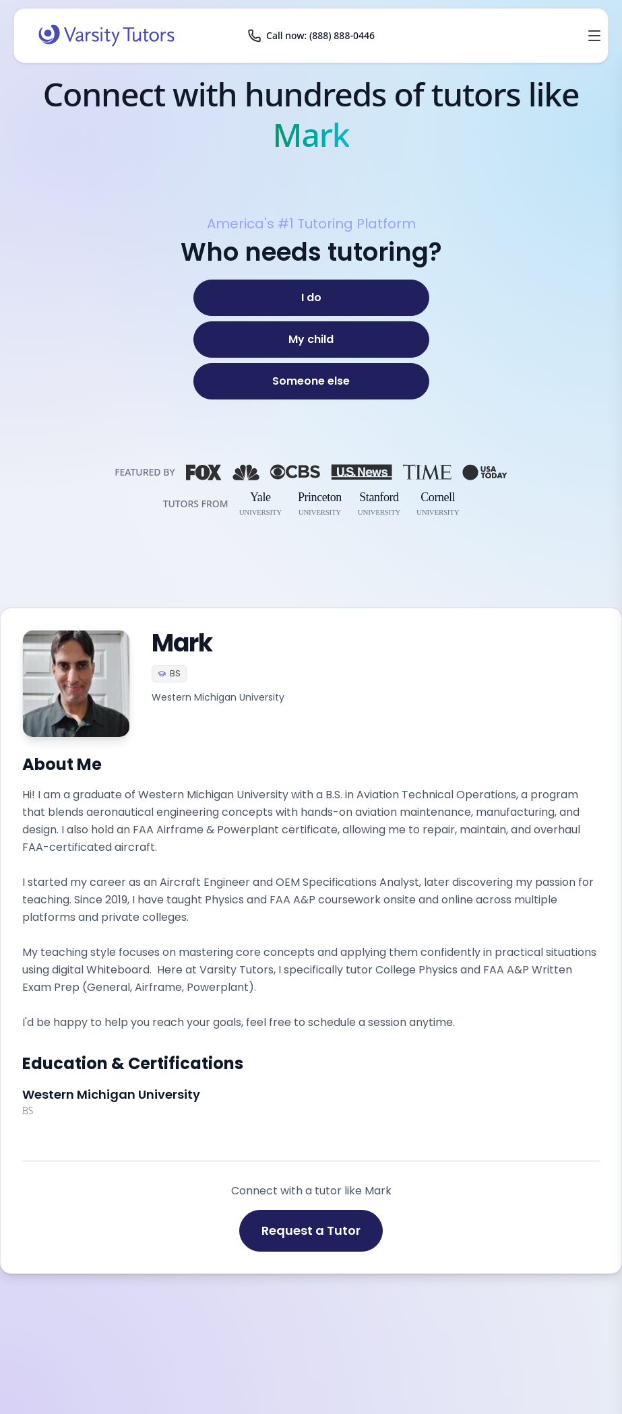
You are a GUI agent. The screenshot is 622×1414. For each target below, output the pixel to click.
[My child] (311, 339)
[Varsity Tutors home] (106, 35)
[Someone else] (311, 381)
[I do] (311, 298)
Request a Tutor (311, 1230)
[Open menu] (594, 35)
